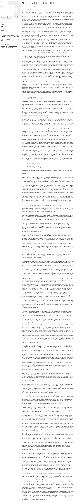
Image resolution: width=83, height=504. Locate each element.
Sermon (7, 14)
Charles (7, 6)
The (4, 3)
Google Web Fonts (13, 46)
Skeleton (3, 47)
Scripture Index (4, 28)
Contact (2, 30)
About (2, 24)
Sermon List (3, 26)
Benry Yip (9, 44)
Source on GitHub (9, 47)
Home (2, 22)
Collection (10, 17)
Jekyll (7, 46)
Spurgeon (9, 10)
